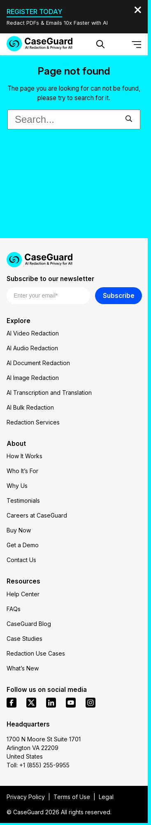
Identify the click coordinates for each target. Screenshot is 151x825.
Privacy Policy (26, 796)
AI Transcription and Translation (49, 392)
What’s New (23, 668)
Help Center (23, 594)
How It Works (24, 455)
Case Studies (24, 638)
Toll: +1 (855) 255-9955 (38, 765)
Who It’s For (22, 470)
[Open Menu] (136, 44)
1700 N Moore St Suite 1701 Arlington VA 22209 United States (44, 748)
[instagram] (90, 703)
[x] (31, 703)
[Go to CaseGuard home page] (39, 43)
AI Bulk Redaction (30, 407)
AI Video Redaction (33, 333)
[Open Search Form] (100, 44)
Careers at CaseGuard (37, 515)
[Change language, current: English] (118, 44)
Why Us (17, 485)
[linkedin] (51, 703)
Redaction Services (33, 422)
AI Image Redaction (33, 377)
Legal (106, 796)
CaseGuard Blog (29, 623)
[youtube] (71, 703)
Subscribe (119, 296)
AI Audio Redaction (32, 348)
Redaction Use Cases (36, 653)
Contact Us (21, 559)
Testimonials (23, 500)
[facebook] (11, 703)
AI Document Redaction (38, 362)
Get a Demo (23, 544)
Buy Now (19, 530)
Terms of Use (71, 796)
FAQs (14, 608)
